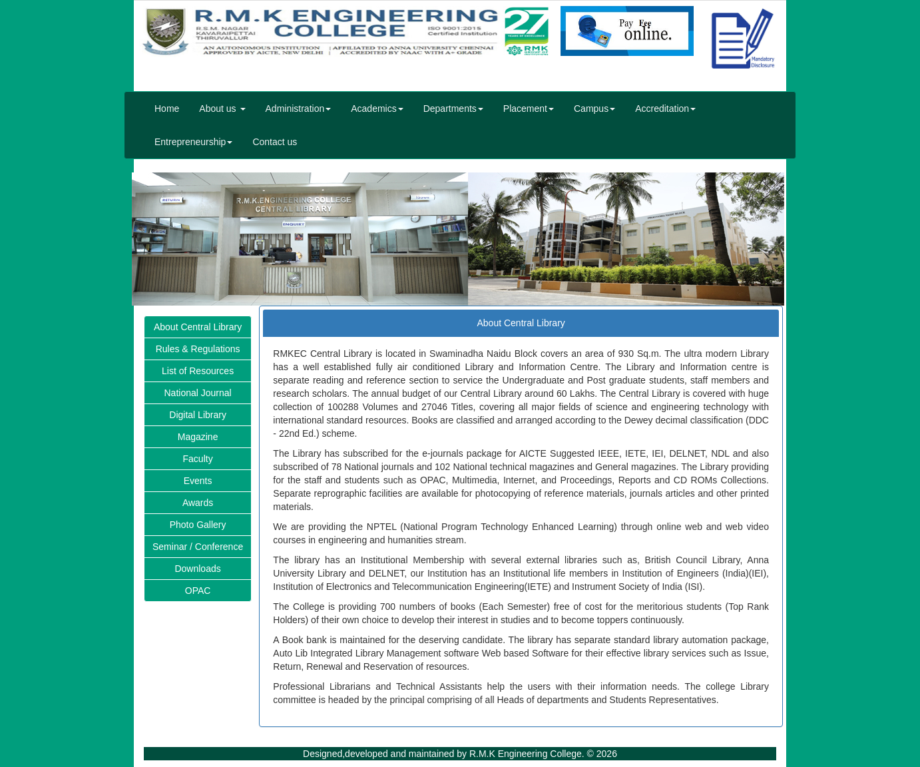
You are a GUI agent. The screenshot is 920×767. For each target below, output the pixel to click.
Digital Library (197, 414)
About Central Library (198, 327)
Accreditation (665, 108)
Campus (594, 108)
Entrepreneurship (193, 141)
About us (222, 108)
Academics (377, 108)
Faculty (198, 458)
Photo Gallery (198, 524)
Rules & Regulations (198, 349)
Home (166, 108)
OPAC (198, 590)
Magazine (198, 436)
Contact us (274, 141)
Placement (528, 108)
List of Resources (198, 371)
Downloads (197, 568)
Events (198, 480)
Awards (197, 502)
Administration (299, 108)
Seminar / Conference (197, 546)
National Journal (198, 392)
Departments (453, 108)
